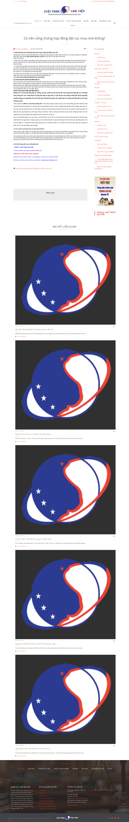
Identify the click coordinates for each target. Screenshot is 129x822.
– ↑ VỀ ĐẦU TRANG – (64, 763)
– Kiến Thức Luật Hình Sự (104, 133)
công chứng (18, 168)
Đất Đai (97, 88)
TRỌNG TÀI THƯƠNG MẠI (103, 155)
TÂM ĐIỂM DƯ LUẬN (98, 769)
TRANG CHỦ (20, 769)
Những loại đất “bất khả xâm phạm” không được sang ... (36, 644)
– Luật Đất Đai (100, 91)
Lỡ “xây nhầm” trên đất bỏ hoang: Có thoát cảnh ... (34, 539)
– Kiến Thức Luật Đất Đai (103, 99)
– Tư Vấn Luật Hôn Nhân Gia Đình (105, 77)
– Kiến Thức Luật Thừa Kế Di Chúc (105, 117)
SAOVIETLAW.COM (17, 818)
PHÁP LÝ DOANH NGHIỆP (61, 769)
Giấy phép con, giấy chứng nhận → (48, 809)
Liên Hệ (110, 769)
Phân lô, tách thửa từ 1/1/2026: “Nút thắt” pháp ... (33, 434)
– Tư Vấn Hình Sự (101, 129)
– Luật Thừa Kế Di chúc (103, 106)
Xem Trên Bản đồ (72, 805)
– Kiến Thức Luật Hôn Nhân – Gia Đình (105, 83)
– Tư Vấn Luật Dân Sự (102, 61)
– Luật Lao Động (101, 144)
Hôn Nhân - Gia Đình (101, 69)
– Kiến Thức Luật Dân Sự (103, 65)
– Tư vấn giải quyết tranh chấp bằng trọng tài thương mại (104, 161)
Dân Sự (97, 54)
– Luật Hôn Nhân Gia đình (104, 72)
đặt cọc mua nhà (46, 168)
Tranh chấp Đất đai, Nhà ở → (47, 803)
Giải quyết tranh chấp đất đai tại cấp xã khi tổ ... (33, 749)
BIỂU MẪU (85, 769)
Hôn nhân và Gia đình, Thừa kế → (48, 806)
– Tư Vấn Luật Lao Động (103, 148)
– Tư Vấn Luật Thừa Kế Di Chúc (104, 111)
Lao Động (98, 140)
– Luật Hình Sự (100, 125)
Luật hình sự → (43, 793)
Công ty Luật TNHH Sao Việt (106, 213)
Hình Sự (97, 121)
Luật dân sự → (43, 790)
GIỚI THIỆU (31, 769)
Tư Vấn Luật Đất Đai (20, 49)
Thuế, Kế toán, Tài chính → (46, 798)
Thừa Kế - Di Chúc (100, 103)
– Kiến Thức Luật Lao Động (104, 152)
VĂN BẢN (75, 769)
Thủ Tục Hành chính (101, 137)
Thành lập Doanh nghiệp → (46, 801)
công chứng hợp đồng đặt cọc (32, 168)
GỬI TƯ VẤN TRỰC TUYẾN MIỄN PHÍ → (103, 1)
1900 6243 (29, 23)
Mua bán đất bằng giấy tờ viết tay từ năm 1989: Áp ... (35, 329)
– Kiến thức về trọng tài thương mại (103, 168)
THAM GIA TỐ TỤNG (44, 769)
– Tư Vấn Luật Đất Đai (102, 95)
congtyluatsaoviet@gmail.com (79, 798)
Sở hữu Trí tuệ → (43, 796)
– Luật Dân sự (100, 57)
